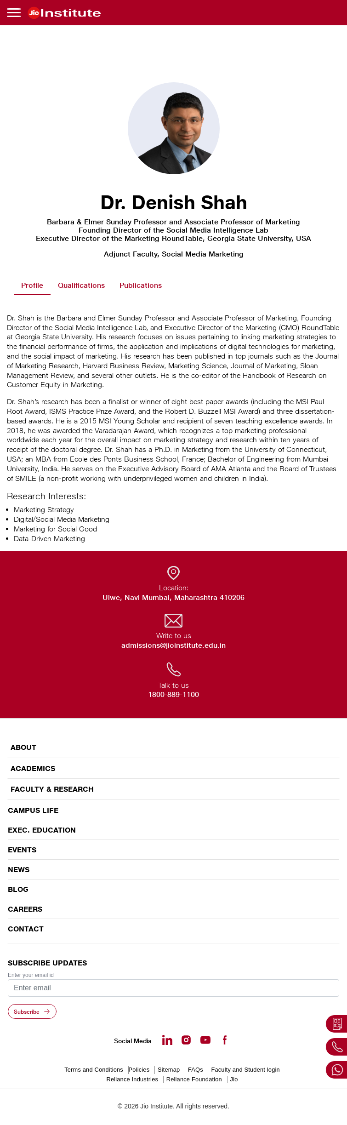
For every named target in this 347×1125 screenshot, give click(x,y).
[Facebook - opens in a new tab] (224, 1040)
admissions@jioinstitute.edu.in (173, 645)
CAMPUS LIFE (33, 810)
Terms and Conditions (93, 1069)
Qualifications (81, 285)
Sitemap (169, 1069)
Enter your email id (31, 975)
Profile (32, 285)
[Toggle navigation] (15, 12)
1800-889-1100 (173, 694)
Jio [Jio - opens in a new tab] (234, 1079)
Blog (18, 889)
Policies (139, 1069)
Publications (140, 285)
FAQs (195, 1069)
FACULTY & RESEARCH (52, 789)
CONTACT (26, 928)
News (18, 869)
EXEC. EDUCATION (42, 829)
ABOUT (23, 747)
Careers (25, 909)
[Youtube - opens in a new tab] (205, 1040)
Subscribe (27, 1011)
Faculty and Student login (245, 1069)
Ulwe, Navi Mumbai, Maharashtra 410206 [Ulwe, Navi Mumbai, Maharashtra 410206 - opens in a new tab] (173, 597)
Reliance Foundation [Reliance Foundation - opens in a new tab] (194, 1079)
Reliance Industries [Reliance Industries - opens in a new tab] (132, 1079)
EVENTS (22, 849)
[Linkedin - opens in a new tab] (167, 1040)
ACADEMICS (33, 768)
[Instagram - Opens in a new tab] (186, 1040)
